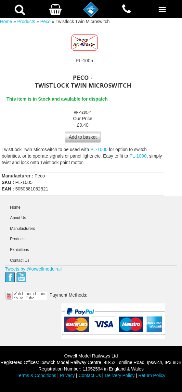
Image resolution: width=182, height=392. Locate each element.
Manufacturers (22, 228)
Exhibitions (19, 249)
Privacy (67, 375)
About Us (18, 218)
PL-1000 (99, 149)
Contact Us (19, 260)
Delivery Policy (120, 375)
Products (26, 21)
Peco (45, 21)
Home (6, 21)
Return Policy (151, 375)
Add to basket (83, 137)
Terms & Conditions (36, 375)
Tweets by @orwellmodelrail (33, 269)
